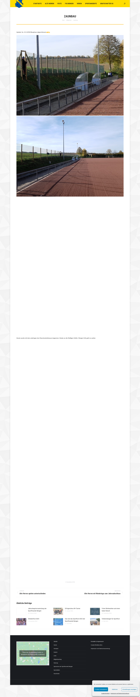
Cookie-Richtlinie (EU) (96, 645)
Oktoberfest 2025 (33, 619)
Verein (55, 645)
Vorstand (56, 648)
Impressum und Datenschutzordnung (120, 693)
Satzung (56, 663)
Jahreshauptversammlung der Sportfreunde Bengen (37, 610)
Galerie (55, 652)
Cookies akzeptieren (101, 689)
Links (55, 655)
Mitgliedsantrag (58, 659)
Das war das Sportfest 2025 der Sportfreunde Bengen (75, 620)
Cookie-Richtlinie (105, 693)
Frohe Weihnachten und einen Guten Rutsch (111, 610)
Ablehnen (115, 689)
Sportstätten (57, 670)
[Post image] (21, 611)
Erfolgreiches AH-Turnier (72, 608)
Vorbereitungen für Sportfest (111, 619)
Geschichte (56, 673)
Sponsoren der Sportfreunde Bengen (63, 666)
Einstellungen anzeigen (129, 689)
